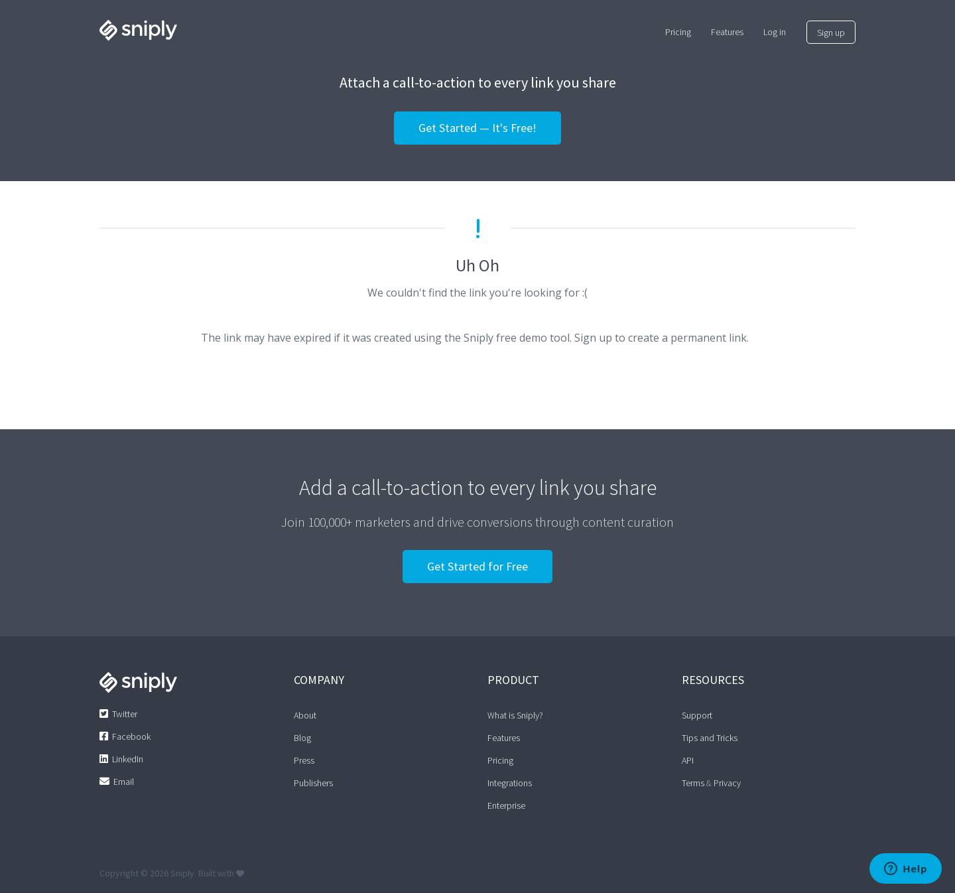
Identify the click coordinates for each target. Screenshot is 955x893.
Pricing (500, 760)
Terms (693, 783)
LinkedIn (127, 759)
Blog (302, 738)
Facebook (131, 736)
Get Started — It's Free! (477, 127)
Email (123, 782)
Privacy (727, 783)
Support (697, 715)
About (305, 715)
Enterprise (506, 805)
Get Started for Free (477, 566)
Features (503, 738)
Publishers (313, 783)
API (688, 760)
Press (304, 760)
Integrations (509, 783)
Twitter (124, 714)
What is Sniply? (515, 715)
